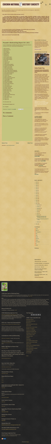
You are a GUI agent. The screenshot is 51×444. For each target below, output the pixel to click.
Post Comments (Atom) (10, 145)
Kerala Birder (28, 339)
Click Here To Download (6, 342)
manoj (37, 245)
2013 (37, 200)
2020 (37, 188)
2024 (37, 182)
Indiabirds (28, 337)
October (38, 206)
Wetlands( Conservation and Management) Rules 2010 (41, 217)
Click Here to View (5, 373)
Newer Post (4, 143)
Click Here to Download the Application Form (9, 314)
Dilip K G (37, 230)
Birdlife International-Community (31, 324)
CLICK (16, 310)
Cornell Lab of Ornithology (30, 330)
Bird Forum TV (28, 322)
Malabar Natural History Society (31, 342)
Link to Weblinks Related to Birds (32, 340)
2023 (37, 183)
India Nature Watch (29, 336)
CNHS (37, 228)
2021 (37, 187)
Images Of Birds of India (30, 334)
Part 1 (3, 377)
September (39, 208)
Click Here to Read (5, 348)
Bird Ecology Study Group (30, 321)
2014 (37, 198)
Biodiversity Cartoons (30, 319)
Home (17, 143)
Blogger (27, 441)
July (37, 211)
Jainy (36, 235)
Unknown (37, 238)
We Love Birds (28, 352)
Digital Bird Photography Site (31, 331)
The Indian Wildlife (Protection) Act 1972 (9, 429)
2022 (37, 185)
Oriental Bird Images (29, 349)
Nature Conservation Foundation (31, 348)
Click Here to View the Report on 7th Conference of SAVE (11, 324)
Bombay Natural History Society (31, 327)
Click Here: (30, 296)
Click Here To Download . (6, 338)
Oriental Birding (29, 351)
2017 (37, 193)
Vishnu (37, 240)
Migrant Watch (28, 343)
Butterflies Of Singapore (30, 328)
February (38, 214)
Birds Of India (28, 325)
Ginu (36, 233)
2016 (37, 195)
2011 (37, 203)
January (38, 221)
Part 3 (3, 382)
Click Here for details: (5, 397)
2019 (37, 190)
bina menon (38, 241)
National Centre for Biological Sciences (32, 345)
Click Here (41, 165)
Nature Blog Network (29, 346)
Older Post (30, 143)
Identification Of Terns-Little (31, 333)
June (38, 213)
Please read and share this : (6, 358)
